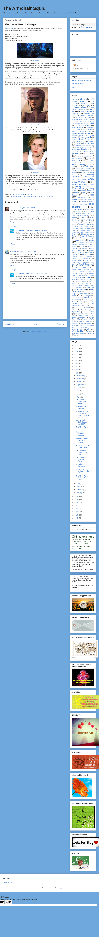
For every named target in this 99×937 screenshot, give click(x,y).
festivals (82, 190)
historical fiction (80, 213)
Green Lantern (90, 209)
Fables (85, 176)
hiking (92, 211)
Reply (12, 222)
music (91, 240)
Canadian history (81, 145)
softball (84, 281)
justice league (76, 223)
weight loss (75, 323)
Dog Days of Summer (83, 168)
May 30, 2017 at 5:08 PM (28, 251)
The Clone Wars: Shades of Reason (82, 440)
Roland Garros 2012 (79, 268)
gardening (91, 201)
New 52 (74, 248)
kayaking (85, 223)
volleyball (82, 318)
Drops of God (88, 170)
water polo (89, 321)
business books (88, 143)
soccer (92, 279)
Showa (92, 275)
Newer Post (9, 324)
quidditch (85, 262)
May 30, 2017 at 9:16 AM (28, 208)
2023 (77, 354)
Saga (89, 271)
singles (88, 277)
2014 (77, 503)
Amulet (81, 109)
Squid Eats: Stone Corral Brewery (82, 446)
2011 (77, 512)
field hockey (90, 190)
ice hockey (82, 217)
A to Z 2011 (85, 103)
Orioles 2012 (77, 256)
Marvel (74, 234)
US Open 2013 (83, 316)
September (80, 385)
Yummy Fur (90, 333)
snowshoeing (83, 279)
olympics (75, 254)
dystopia (84, 173)
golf (75, 204)
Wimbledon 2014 (77, 329)
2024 (77, 351)
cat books (91, 145)
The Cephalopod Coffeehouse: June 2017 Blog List (82, 414)
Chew (89, 147)
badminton (83, 121)
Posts (76, 65)
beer (84, 129)
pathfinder (87, 258)
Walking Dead (88, 319)
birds (89, 131)
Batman (78, 129)
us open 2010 (89, 312)
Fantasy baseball (82, 187)
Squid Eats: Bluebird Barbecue (80, 434)
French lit (83, 201)
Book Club (84, 139)
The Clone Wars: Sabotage (82, 407)
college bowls (77, 158)
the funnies (76, 300)
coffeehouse (88, 156)
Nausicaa (89, 246)
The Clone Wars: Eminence (82, 465)
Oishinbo (89, 253)
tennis (86, 298)
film (83, 193)
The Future (87, 300)
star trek (90, 287)
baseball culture (84, 125)
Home (35, 324)
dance (78, 166)
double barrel (76, 170)
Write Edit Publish (78, 333)
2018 (77, 370)
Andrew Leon (9, 28)
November (80, 379)
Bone (73, 139)
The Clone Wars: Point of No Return (82, 478)
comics (25, 196)
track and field (78, 307)
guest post (77, 211)
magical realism (86, 230)
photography (76, 260)
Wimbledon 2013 (86, 327)
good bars (83, 204)
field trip (76, 193)
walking (78, 319)
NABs (82, 246)
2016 (77, 496)
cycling (90, 165)
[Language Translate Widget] (83, 24)
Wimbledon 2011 (77, 325)
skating (74, 279)
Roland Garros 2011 (83, 266)
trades (88, 308)
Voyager (91, 318)
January (79, 493)
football (74, 201)
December (80, 376)
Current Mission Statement (81, 80)
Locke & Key (78, 226)
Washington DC (77, 321)
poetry (89, 260)
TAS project (87, 296)
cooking (84, 163)
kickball (81, 225)
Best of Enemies (78, 131)
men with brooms (80, 238)
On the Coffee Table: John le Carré (81, 452)
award (92, 119)
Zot (75, 335)
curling (82, 165)
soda (77, 281)
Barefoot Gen (79, 123)
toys (93, 305)
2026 (77, 345)
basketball (90, 128)
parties (74, 258)
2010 (77, 515)
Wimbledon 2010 (86, 323)
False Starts (81, 179)
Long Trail (88, 226)
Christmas (75, 151)
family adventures (83, 180)
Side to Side (79, 277)
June (78, 394)
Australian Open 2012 (87, 115)
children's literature (80, 149)
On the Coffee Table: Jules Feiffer (81, 401)
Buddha (78, 143)
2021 (77, 361)
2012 (77, 509)
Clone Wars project (16, 196)
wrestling (89, 331)
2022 (77, 357)
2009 (77, 518)
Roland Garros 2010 (86, 264)
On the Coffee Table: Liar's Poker (81, 459)
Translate (86, 27)
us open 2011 (79, 314)
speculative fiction (77, 285)
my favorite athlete (83, 242)
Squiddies (79, 287)
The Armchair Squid (24, 8)
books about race (78, 141)
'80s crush (75, 99)
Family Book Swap (79, 184)
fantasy (92, 184)
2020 (77, 364)
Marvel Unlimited (88, 236)
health (85, 211)
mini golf (91, 238)
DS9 (74, 173)
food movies (88, 199)
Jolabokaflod (88, 221)
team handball (76, 298)
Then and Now (90, 302)
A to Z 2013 (87, 105)
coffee (79, 156)
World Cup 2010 (78, 331)
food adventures (82, 197)
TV (52, 196)
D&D (73, 166)
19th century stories (83, 100)
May (78, 397)
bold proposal (86, 137)
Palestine (89, 256)
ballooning (91, 121)
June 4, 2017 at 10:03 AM (38, 273)
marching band (77, 232)
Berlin (90, 129)
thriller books (80, 303)
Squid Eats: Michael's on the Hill (82, 471)
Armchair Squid (8, 882)
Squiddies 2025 (77, 84)
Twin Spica (84, 310)
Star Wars (47, 196)
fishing (84, 195)
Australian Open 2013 (83, 117)
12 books (83, 99)
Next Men (84, 248)
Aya (76, 121)
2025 (77, 348)
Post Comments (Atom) (39, 331)
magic (74, 230)
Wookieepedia (36, 60)
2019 (77, 367)
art (86, 109)
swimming (83, 294)
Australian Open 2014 (79, 119)
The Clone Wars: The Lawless (82, 428)
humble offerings (83, 215)
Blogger (60, 888)
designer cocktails (88, 167)
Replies (14, 226)
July (78, 391)
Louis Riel (75, 228)
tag (79, 295)
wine (88, 329)
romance (82, 271)
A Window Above (79, 107)
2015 (77, 500)
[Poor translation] (8, 902)
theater (81, 302)
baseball (90, 123)
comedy (89, 158)
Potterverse (75, 262)
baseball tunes (77, 128)
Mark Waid (89, 232)
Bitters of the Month (81, 133)
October (79, 382)
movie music (79, 240)
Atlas (82, 111)
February (79, 490)
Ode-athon (91, 250)
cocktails (90, 154)
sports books (89, 285)
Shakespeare (83, 275)
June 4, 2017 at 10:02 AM (38, 230)
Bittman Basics (78, 135)
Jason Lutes (76, 221)
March (78, 487)
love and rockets (86, 228)
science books (77, 274)
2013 (77, 506)
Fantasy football (78, 189)
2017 (77, 373)
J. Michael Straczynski (85, 219)
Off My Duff (78, 253)
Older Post (61, 324)
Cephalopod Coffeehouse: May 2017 (81, 422)
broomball (90, 141)
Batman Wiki (36, 172)
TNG (84, 306)
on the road (86, 254)
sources (40, 196)
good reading (33, 196)
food (92, 195)
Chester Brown (79, 147)
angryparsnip (14, 251)
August (79, 388)
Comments (78, 68)
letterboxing (90, 225)
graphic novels (77, 209)
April (78, 483)
